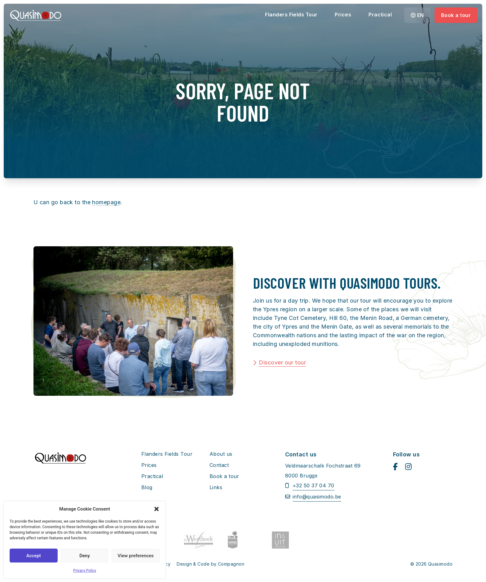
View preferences (136, 555)
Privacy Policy (84, 570)
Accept (33, 555)
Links (216, 487)
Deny (84, 555)
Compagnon (231, 564)
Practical (380, 14)
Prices (343, 14)
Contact (219, 465)
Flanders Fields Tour (291, 14)
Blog (146, 487)
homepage (106, 202)
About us (221, 454)
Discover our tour (282, 362)
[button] (156, 509)
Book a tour (456, 15)
